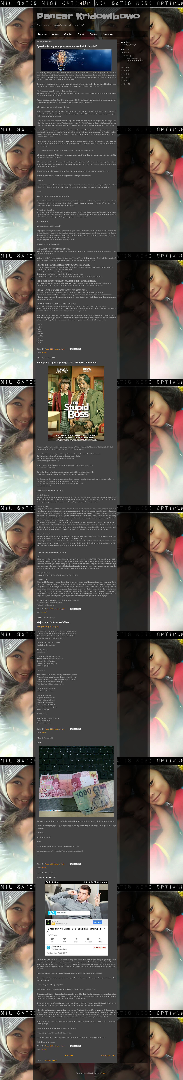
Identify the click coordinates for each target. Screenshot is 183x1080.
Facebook (108, 34)
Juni (127, 56)
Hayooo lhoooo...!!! (46, 877)
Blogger (103, 1073)
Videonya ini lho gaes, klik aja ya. (48, 627)
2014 (126, 84)
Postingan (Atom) (50, 1060)
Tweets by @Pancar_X (128, 45)
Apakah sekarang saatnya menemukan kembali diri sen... (134, 60)
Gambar (68, 34)
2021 (126, 53)
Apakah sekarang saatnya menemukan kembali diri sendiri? (67, 46)
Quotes (93, 34)
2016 (126, 77)
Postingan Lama (108, 1055)
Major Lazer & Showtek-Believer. (53, 622)
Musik (81, 34)
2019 (126, 67)
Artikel (55, 34)
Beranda (42, 34)
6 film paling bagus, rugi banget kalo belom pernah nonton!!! (67, 362)
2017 (126, 74)
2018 (126, 71)
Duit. (39, 742)
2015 (126, 81)
